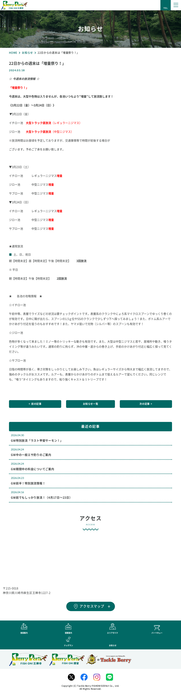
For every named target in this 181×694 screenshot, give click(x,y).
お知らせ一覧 (90, 404)
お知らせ (27, 52)
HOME (13, 52)
